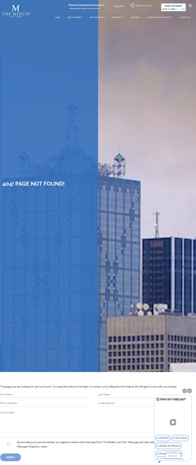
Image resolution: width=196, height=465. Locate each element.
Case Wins (135, 17)
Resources (117, 17)
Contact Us (185, 17)
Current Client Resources (158, 17)
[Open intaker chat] (159, 461)
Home (57, 17)
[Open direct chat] (185, 391)
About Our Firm (74, 17)
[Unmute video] (173, 422)
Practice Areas (96, 17)
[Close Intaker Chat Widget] (189, 391)
